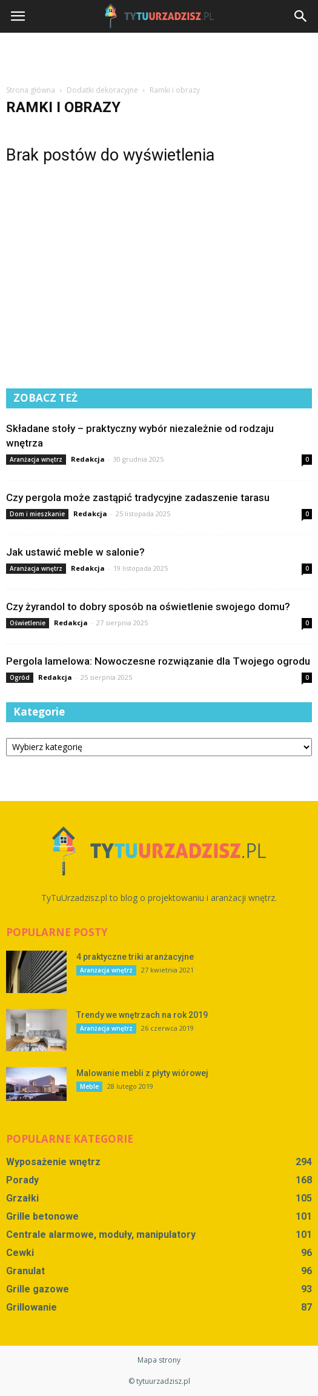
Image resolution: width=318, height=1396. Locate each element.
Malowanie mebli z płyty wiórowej (142, 1073)
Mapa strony (159, 1360)
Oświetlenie (27, 623)
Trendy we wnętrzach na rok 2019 (142, 1015)
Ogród (20, 677)
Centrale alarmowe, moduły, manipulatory (101, 1234)
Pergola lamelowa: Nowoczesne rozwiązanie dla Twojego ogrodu (158, 661)
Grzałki (22, 1198)
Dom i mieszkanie (37, 514)
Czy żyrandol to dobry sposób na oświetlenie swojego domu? (148, 606)
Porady (22, 1180)
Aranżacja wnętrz (36, 459)
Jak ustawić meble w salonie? (75, 552)
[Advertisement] (159, 54)
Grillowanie (31, 1307)
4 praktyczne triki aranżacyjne (135, 957)
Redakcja (88, 459)
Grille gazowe (37, 1289)
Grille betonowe (42, 1216)
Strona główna (30, 90)
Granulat (25, 1271)
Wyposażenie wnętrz (53, 1162)
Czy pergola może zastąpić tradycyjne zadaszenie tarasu (138, 497)
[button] (301, 16)
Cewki (20, 1252)
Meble (89, 1086)
